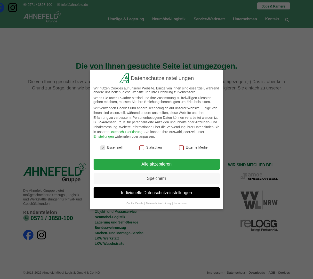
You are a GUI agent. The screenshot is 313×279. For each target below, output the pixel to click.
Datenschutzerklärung (126, 131)
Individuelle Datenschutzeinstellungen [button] (156, 192)
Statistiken (150, 147)
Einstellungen (104, 136)
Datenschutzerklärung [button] (159, 202)
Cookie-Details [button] (135, 202)
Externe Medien (194, 147)
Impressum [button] (180, 202)
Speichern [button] (156, 177)
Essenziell (111, 147)
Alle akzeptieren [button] (156, 163)
